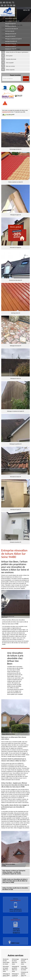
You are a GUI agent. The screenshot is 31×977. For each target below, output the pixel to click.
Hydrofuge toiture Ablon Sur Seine (24, 968)
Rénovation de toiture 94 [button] (10, 43)
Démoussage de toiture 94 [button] (11, 18)
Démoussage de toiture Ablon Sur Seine (15, 962)
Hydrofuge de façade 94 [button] (10, 46)
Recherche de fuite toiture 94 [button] (11, 28)
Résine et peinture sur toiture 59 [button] (12, 21)
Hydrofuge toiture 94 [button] (9, 31)
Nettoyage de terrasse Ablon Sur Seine (24, 962)
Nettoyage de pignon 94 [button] (10, 23)
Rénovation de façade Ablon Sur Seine (6, 969)
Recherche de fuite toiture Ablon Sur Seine (6, 962)
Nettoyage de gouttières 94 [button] (11, 41)
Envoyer (26, 78)
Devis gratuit (15, 227)
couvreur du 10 (6, 112)
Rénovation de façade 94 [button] (10, 26)
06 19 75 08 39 (16, 911)
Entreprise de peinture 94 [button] (10, 48)
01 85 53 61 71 (15, 909)
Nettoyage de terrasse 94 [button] (10, 33)
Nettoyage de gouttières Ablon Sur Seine (15, 969)
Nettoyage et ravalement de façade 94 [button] (13, 38)
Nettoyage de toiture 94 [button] (10, 36)
